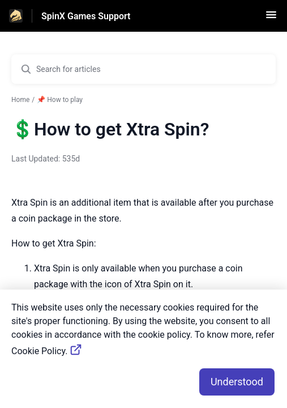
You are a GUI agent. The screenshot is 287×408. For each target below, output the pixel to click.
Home (20, 100)
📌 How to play (60, 100)
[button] (271, 18)
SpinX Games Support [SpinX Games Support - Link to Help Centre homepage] (85, 16)
